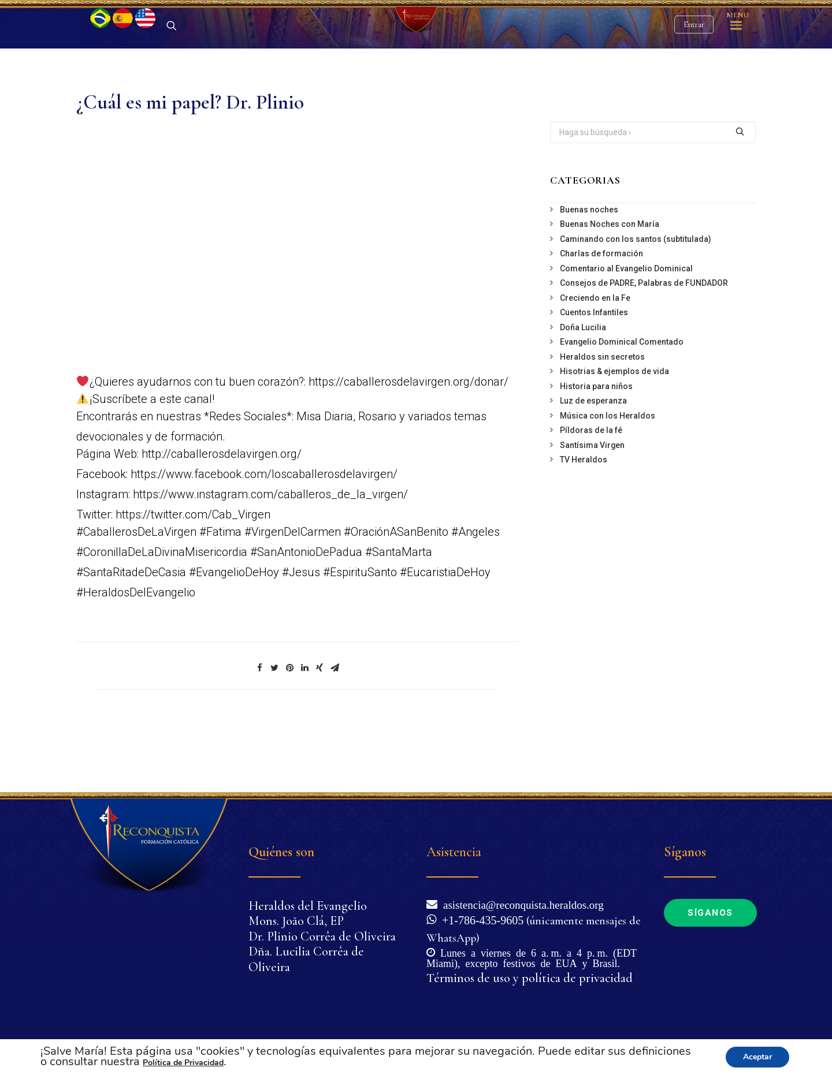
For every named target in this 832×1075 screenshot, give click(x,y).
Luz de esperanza (593, 461)
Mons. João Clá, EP (296, 920)
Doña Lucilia (583, 388)
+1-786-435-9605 (479, 919)
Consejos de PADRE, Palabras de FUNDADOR (644, 343)
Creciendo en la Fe (595, 358)
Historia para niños (596, 446)
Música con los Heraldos (607, 476)
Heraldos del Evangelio (307, 905)
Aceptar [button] (757, 1056)
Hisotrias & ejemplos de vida (614, 431)
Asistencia (453, 851)
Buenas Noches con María (609, 284)
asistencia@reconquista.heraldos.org (520, 903)
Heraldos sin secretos (602, 417)
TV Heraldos (583, 520)
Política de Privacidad (183, 1062)
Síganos (710, 913)
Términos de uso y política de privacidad (529, 978)
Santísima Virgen (592, 505)
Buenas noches (589, 270)
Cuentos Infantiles (594, 373)
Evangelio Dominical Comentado (622, 402)
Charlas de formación (601, 314)
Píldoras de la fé (591, 490)
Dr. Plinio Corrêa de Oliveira (322, 936)
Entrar (694, 55)
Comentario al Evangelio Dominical (626, 329)
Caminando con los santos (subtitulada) (635, 299)
